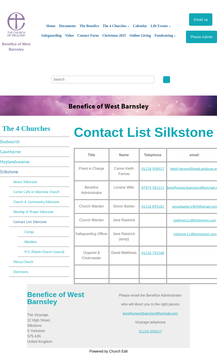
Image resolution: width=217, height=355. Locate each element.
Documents (67, 26)
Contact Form (88, 35)
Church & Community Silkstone (36, 201)
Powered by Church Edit (108, 351)
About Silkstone (25, 181)
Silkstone (9, 172)
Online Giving (140, 35)
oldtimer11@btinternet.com (194, 220)
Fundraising (163, 35)
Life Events (159, 26)
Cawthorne (10, 152)
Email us (201, 19)
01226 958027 (152, 168)
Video (69, 35)
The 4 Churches (115, 26)
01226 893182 (152, 206)
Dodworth (10, 142)
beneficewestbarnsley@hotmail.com (150, 313)
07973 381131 (152, 187)
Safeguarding (51, 35)
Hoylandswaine (14, 162)
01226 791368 (152, 253)
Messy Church (23, 261)
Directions (20, 271)
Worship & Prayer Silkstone (33, 211)
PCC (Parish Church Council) (44, 251)
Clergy (29, 231)
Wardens (30, 241)
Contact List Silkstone (30, 221)
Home (50, 26)
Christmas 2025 (114, 35)
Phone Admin (201, 36)
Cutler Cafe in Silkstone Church (36, 191)
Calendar (140, 26)
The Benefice (89, 26)
